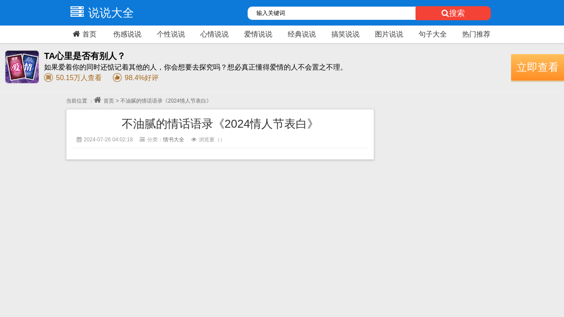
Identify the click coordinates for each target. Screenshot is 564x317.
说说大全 (100, 12)
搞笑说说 (345, 34)
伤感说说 (127, 34)
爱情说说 (258, 34)
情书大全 (173, 139)
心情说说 (214, 34)
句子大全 (433, 34)
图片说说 (389, 34)
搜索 (453, 13)
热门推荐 (476, 34)
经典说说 (302, 34)
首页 (83, 34)
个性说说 (171, 34)
